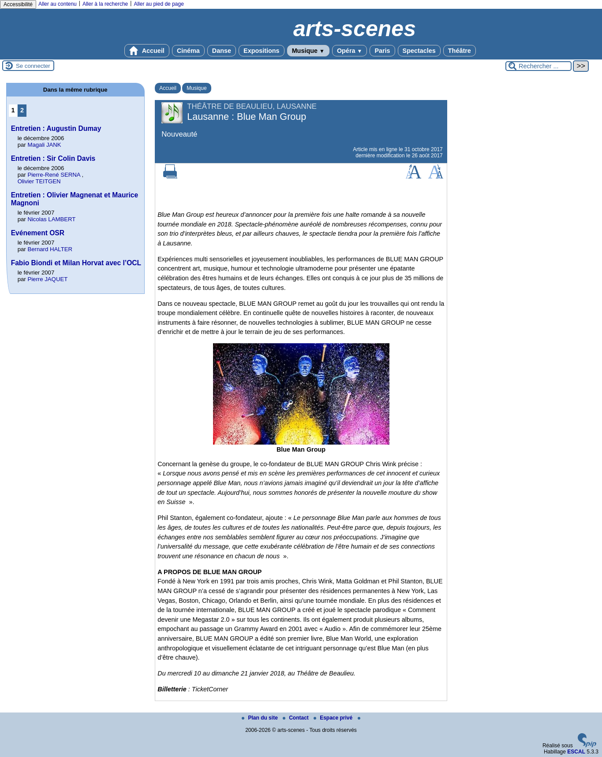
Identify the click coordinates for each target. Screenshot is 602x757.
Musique (308, 50)
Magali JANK (44, 144)
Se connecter (33, 66)
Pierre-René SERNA (53, 174)
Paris (382, 50)
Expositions (261, 50)
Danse (221, 50)
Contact (296, 718)
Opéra (349, 50)
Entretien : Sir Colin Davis (53, 158)
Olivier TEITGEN (39, 181)
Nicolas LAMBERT (51, 219)
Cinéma (188, 50)
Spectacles (419, 50)
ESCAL (576, 752)
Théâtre (459, 50)
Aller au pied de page (158, 4)
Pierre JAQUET (47, 279)
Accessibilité (18, 4)
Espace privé (334, 718)
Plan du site (260, 718)
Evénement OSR (37, 233)
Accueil (147, 50)
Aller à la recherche (105, 4)
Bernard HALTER (49, 249)
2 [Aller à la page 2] (22, 110)
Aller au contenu (57, 4)
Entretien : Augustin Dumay (56, 128)
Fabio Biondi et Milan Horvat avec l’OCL (76, 263)
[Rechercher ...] (538, 66)
